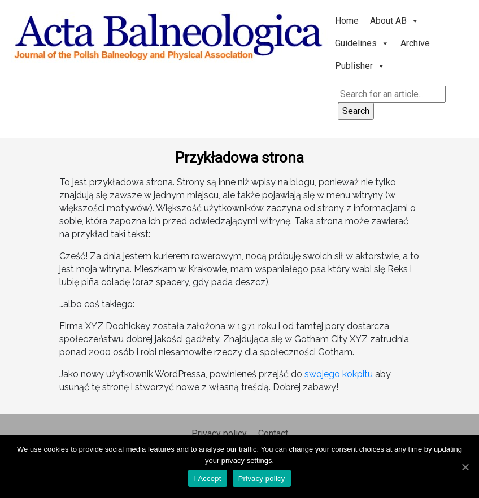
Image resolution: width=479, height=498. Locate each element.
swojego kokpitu (338, 374)
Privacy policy (219, 433)
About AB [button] (394, 20)
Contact (273, 433)
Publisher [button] (360, 65)
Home (347, 20)
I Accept (207, 478)
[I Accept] (465, 467)
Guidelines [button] (362, 43)
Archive (415, 43)
